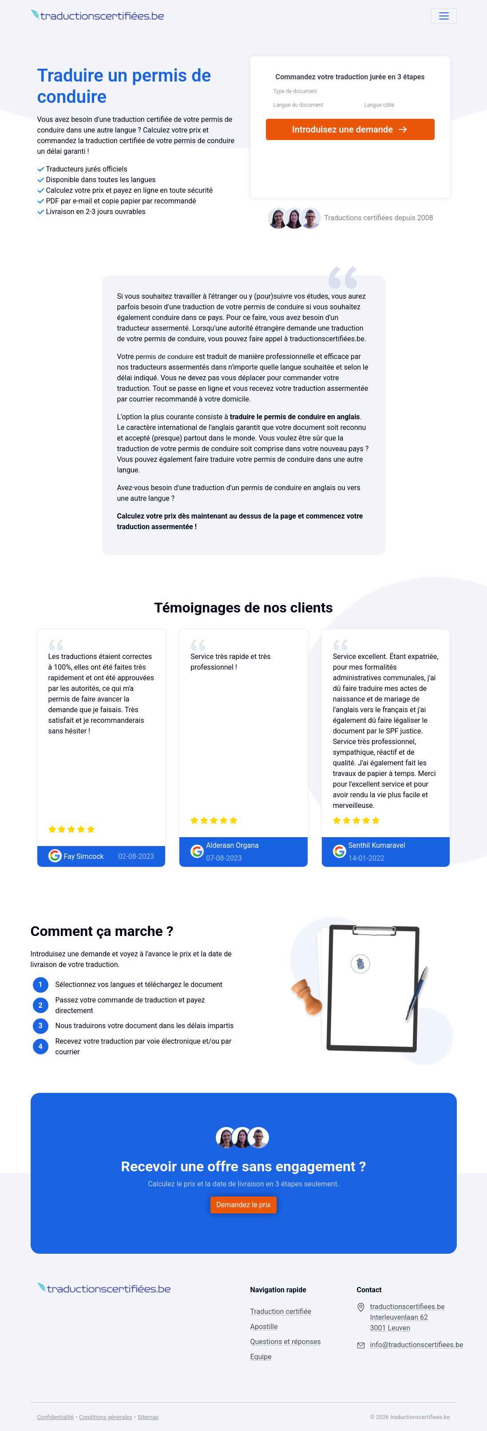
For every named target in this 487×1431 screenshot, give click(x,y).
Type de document (295, 91)
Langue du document (298, 105)
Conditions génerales (105, 1417)
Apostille (263, 1326)
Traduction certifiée (280, 1311)
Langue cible (379, 105)
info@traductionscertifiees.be (410, 1345)
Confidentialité (55, 1417)
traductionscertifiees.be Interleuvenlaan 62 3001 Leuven (407, 1317)
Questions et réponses (285, 1341)
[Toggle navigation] (444, 16)
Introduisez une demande (350, 129)
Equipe (260, 1357)
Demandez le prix (243, 1205)
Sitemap (148, 1417)
